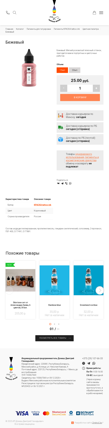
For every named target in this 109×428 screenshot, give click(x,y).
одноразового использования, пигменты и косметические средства (82, 158)
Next (103, 291)
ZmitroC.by (97, 422)
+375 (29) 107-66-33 (92, 358)
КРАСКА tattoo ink (42, 206)
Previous (5, 291)
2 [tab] (54, 325)
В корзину (80, 98)
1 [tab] (50, 325)
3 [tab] (58, 325)
